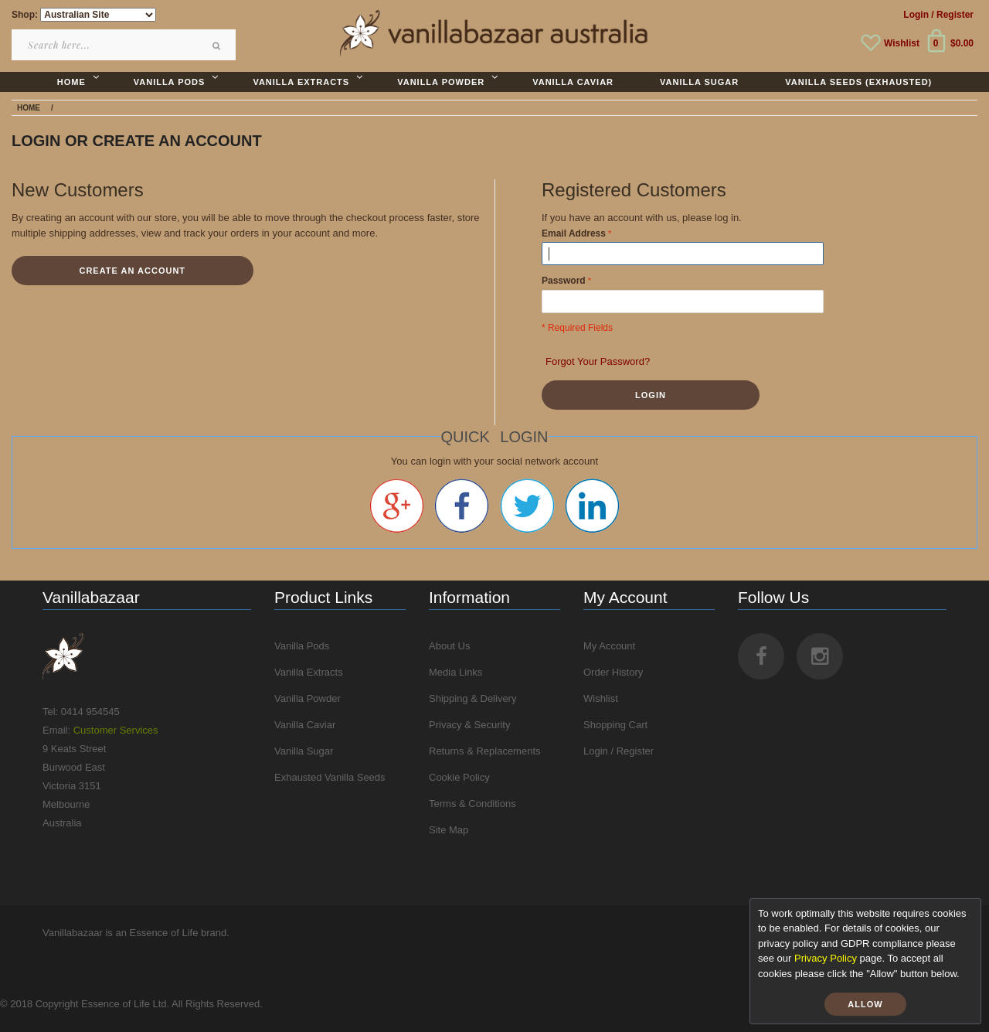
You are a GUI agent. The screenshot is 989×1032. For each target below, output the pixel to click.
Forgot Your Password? (597, 361)
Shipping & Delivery (472, 698)
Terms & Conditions (472, 803)
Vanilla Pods (301, 646)
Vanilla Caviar (304, 725)
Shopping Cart (615, 725)
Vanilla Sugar (303, 751)
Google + (397, 505)
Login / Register (618, 751)
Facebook (461, 505)
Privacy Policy (825, 958)
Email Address (574, 233)
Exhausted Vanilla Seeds (330, 777)
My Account (609, 646)
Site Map (448, 830)
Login (916, 14)
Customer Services (115, 730)
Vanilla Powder (307, 698)
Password (564, 280)
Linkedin (592, 505)
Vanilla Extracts (308, 672)
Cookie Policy (459, 777)
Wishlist (901, 43)
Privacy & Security (469, 725)
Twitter (527, 505)
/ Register (952, 14)
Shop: (25, 14)
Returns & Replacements (485, 751)
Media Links (455, 672)
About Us (449, 646)
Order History (613, 672)
